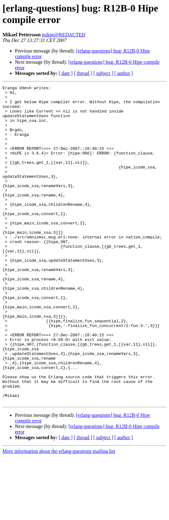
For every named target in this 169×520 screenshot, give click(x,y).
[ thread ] (83, 73)
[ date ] (66, 73)
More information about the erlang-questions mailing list (58, 514)
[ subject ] (103, 73)
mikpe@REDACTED (63, 34)
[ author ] (123, 73)
